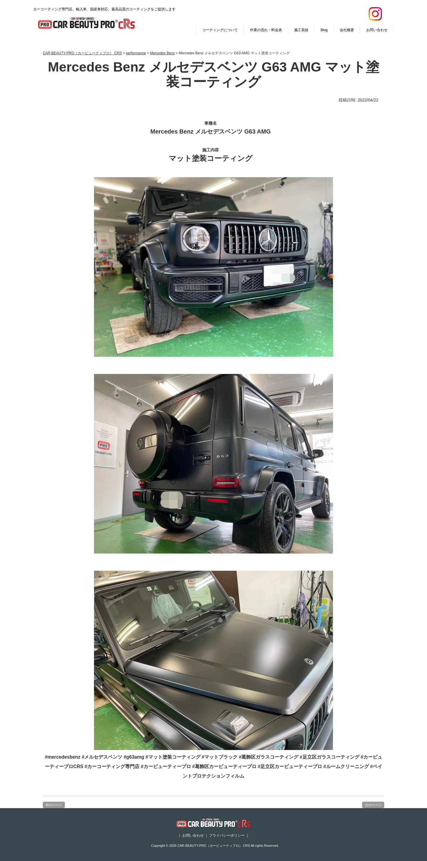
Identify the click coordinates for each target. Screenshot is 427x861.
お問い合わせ (377, 30)
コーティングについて (220, 30)
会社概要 (347, 30)
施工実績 (301, 30)
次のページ (373, 805)
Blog (324, 30)
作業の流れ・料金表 (266, 30)
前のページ (54, 805)
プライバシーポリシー (227, 835)
